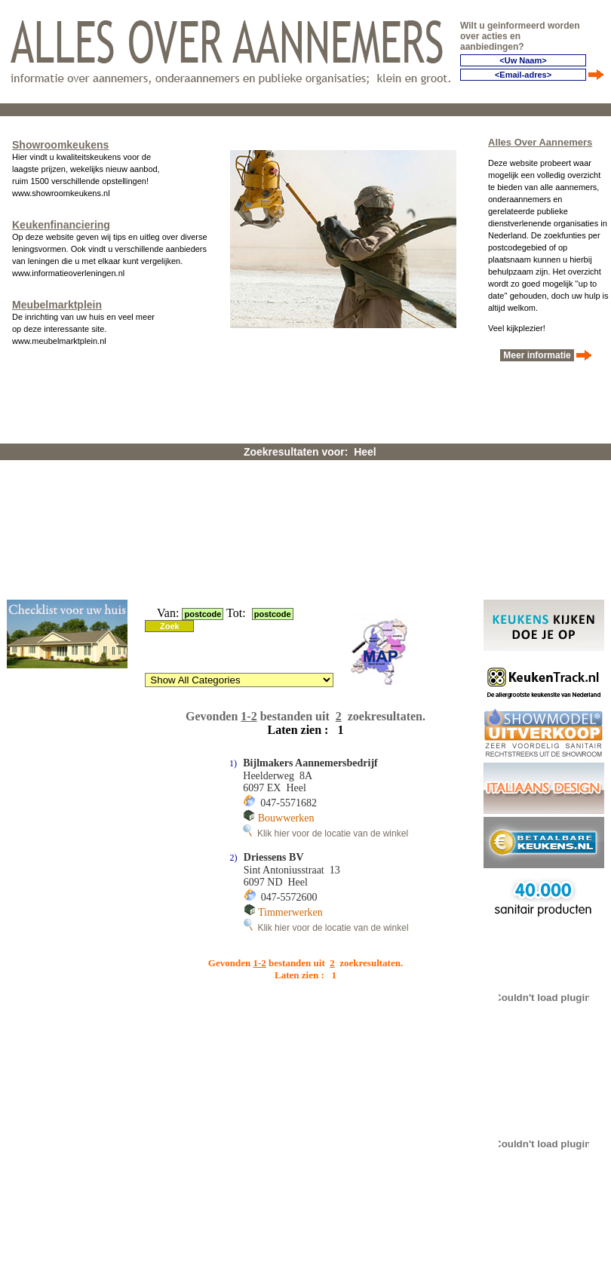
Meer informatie (537, 355)
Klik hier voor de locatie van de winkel (325, 833)
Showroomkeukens (60, 145)
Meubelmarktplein (57, 305)
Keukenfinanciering (61, 225)
